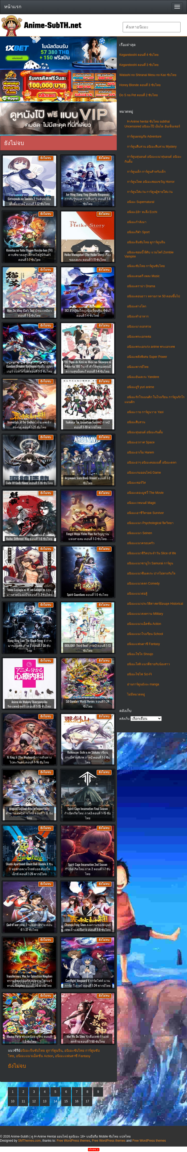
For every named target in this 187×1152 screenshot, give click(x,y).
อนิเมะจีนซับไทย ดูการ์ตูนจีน (146, 242)
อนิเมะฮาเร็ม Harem (140, 452)
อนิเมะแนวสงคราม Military (145, 614)
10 (12, 1101)
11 (23, 1101)
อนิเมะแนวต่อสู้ (137, 593)
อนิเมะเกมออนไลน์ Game (144, 472)
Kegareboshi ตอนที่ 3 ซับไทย (139, 65)
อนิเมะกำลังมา (136, 222)
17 (87, 1101)
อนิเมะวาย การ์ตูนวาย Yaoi (145, 412)
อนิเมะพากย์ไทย (138, 367)
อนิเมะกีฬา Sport (138, 232)
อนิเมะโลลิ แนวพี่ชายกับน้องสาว (148, 664)
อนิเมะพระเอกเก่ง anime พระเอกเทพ (151, 346)
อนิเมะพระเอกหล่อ (139, 336)
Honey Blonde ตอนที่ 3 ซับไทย (140, 85)
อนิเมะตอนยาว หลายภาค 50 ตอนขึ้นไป (153, 296)
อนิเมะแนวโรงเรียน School (145, 634)
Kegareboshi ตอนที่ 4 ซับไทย (139, 55)
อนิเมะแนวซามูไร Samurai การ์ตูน (150, 563)
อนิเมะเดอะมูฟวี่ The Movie (145, 493)
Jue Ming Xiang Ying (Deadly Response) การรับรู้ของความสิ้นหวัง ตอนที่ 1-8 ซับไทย (88, 199)
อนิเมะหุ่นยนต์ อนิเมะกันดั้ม (145, 432)
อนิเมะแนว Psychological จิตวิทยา (150, 523)
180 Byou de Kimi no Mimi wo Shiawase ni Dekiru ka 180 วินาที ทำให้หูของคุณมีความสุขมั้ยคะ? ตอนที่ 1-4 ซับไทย (87, 366)
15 (66, 1101)
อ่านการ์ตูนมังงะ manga (143, 684)
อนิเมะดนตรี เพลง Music (143, 276)
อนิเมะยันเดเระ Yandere (143, 377)
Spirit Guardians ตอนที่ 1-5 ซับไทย (87, 594)
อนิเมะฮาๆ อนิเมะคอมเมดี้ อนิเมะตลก (151, 462)
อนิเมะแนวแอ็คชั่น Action (144, 624)
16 (76, 1101)
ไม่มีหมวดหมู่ (136, 694)
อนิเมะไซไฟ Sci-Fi (139, 674)
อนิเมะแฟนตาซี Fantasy (143, 644)
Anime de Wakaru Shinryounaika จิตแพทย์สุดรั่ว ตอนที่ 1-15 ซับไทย (29, 704)
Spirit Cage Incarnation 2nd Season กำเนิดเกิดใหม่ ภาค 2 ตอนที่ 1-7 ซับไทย (88, 869)
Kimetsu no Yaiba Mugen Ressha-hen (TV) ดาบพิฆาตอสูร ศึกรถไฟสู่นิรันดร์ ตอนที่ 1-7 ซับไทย (29, 255)
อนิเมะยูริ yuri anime (140, 387)
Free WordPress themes (73, 1140)
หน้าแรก (12, 6)
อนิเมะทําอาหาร (138, 316)
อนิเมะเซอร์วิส (136, 482)
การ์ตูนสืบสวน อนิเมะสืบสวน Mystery (152, 146)
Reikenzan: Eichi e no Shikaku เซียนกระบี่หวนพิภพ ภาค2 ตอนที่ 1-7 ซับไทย (87, 757)
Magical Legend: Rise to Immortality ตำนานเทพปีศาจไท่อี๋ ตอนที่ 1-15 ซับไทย (29, 813)
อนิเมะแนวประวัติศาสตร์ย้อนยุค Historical (155, 603)
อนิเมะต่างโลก (136, 306)
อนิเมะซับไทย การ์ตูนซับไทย (146, 266)
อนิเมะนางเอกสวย (139, 326)
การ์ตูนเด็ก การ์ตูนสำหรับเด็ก (146, 171)
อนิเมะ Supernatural (140, 202)
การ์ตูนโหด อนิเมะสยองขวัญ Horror (151, 182)
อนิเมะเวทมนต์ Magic (141, 503)
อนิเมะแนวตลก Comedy (143, 583)
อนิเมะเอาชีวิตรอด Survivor (145, 513)
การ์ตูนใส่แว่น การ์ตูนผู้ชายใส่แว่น (150, 192)
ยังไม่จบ (17, 1066)
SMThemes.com (29, 1140)
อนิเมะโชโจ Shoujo (140, 654)
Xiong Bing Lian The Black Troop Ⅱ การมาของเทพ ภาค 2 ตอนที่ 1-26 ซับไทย (29, 645)
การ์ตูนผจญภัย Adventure (144, 136)
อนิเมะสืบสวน (136, 422)
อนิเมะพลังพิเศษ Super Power (147, 357)
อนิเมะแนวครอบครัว (140, 543)
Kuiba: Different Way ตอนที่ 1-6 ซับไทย (29, 538)
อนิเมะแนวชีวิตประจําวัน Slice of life (151, 553)
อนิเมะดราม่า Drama (141, 286)
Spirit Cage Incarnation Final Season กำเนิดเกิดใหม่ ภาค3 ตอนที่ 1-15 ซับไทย (87, 813)
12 (34, 1101)
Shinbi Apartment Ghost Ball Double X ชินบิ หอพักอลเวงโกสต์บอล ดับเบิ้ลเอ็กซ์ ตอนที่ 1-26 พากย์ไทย (29, 869)
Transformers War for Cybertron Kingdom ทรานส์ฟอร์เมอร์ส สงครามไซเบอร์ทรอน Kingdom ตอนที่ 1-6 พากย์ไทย (29, 981)
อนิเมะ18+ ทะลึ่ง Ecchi (142, 212)
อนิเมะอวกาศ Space (140, 442)
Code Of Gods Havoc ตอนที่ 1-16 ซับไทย (29, 483)
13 (44, 1101)
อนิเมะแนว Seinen (139, 533)
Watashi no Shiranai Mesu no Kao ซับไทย (147, 75)
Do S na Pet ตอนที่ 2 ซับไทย (138, 95)
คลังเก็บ (124, 719)
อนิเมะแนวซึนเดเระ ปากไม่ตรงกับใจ (151, 573)
